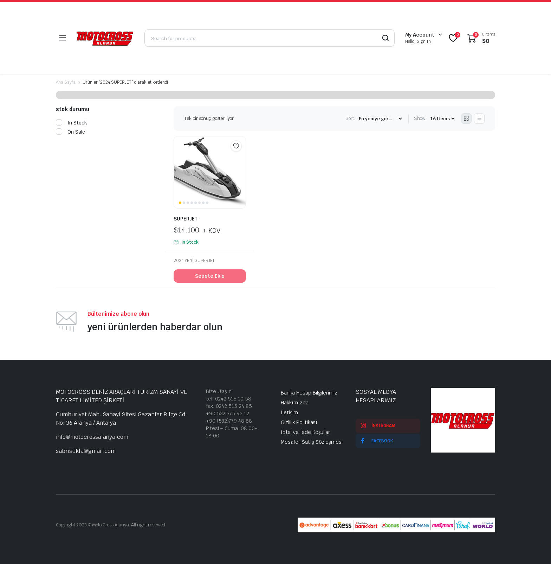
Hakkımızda (295, 402)
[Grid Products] (466, 118)
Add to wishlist (236, 145)
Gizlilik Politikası (299, 422)
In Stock (71, 123)
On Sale (70, 132)
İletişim (289, 412)
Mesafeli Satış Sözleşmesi (312, 442)
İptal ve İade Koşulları (306, 432)
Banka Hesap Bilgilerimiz (309, 393)
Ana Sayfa (66, 82)
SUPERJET (185, 219)
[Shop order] (380, 118)
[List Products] (479, 118)
